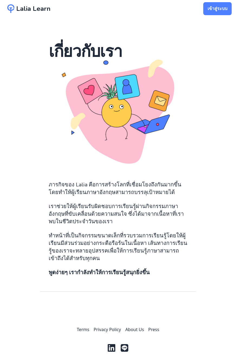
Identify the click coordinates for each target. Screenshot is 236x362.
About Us (134, 329)
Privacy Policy (107, 329)
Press (153, 329)
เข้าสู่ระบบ (217, 9)
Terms (83, 329)
